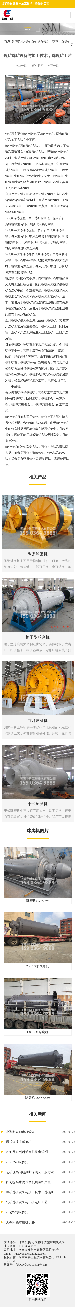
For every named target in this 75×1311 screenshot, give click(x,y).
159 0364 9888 (28, 1246)
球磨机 (23, 1242)
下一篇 (54, 65)
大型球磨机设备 (54, 1242)
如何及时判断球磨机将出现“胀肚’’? (40, 1152)
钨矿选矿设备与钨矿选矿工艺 (40, 1202)
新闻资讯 (18, 41)
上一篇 (22, 65)
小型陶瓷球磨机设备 (40, 1132)
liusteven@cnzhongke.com (30, 1253)
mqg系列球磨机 (40, 1212)
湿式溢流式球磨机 (40, 1142)
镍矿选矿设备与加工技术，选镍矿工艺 (40, 1192)
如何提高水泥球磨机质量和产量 (40, 1182)
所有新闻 (37, 65)
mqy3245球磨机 (40, 1162)
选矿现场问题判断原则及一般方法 (40, 1172)
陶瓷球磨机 (35, 1242)
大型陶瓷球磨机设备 (40, 1222)
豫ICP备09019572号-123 (32, 1264)
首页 (7, 41)
